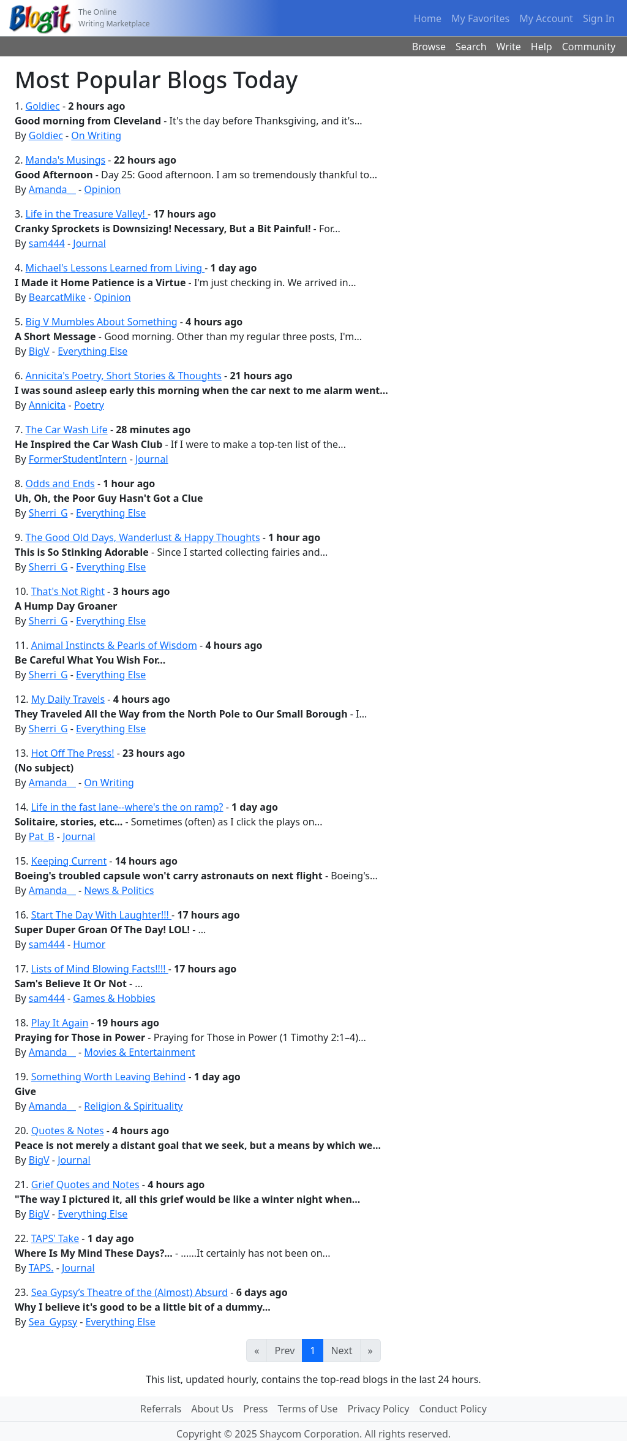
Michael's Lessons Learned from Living (115, 268)
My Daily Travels (68, 699)
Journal (89, 243)
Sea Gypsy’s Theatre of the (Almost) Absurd (129, 1292)
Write (509, 46)
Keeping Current (69, 861)
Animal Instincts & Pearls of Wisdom (114, 645)
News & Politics (119, 890)
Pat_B (41, 836)
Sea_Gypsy (53, 1321)
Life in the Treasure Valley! (87, 214)
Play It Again (60, 1022)
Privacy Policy (378, 1408)
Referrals (160, 1408)
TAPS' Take (55, 1238)
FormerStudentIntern (78, 459)
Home (428, 18)
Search (471, 46)
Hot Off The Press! (73, 753)
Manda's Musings (66, 160)
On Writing (96, 135)
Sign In (599, 18)
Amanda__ (52, 189)
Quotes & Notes (67, 1130)
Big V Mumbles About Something (102, 321)
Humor (89, 944)
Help (541, 46)
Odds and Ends (60, 483)
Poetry (89, 405)
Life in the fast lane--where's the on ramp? (127, 807)
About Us (212, 1408)
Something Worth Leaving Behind (108, 1076)
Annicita (47, 405)
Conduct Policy (452, 1408)
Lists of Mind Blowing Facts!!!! (99, 969)
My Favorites (480, 18)
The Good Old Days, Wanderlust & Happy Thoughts (143, 537)
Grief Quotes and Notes (85, 1184)
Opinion (102, 189)
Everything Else (92, 351)
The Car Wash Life (67, 429)
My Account (546, 18)
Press (255, 1408)
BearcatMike (57, 297)
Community (589, 46)
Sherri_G (48, 513)
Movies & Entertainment (139, 1052)
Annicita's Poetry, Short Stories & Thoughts (124, 375)
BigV (39, 351)
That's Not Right (68, 591)
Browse (429, 46)
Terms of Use (308, 1408)
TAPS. (41, 1268)
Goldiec (43, 106)
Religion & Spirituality (133, 1106)
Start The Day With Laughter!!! (101, 915)
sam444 (47, 243)
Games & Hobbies (114, 998)
